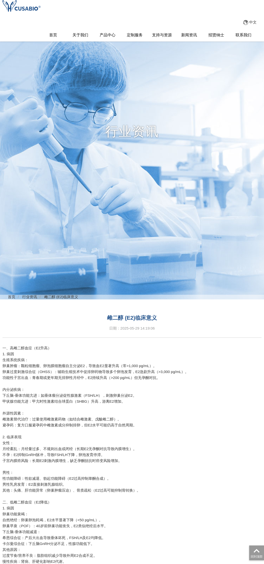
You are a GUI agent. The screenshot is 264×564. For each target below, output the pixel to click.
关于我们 (80, 35)
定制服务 (135, 35)
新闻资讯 (189, 35)
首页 (53, 35)
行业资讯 (29, 297)
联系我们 (243, 35)
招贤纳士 (216, 35)
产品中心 (107, 35)
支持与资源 (162, 35)
